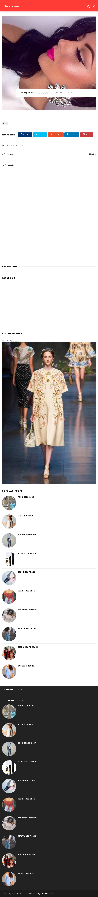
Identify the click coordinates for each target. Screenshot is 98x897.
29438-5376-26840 (27, 609)
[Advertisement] (49, 307)
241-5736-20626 (26, 666)
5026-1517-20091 (26, 516)
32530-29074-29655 (28, 647)
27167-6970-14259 (27, 628)
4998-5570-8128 (26, 497)
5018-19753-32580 (27, 553)
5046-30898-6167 (27, 534)
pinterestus (11, 6)
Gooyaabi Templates (44, 893)
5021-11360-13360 (26, 572)
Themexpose (16, 893)
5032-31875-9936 (26, 591)
